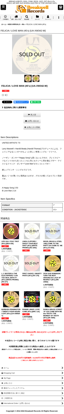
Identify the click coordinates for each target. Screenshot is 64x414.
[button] (3, 7)
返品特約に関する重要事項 (14, 107)
